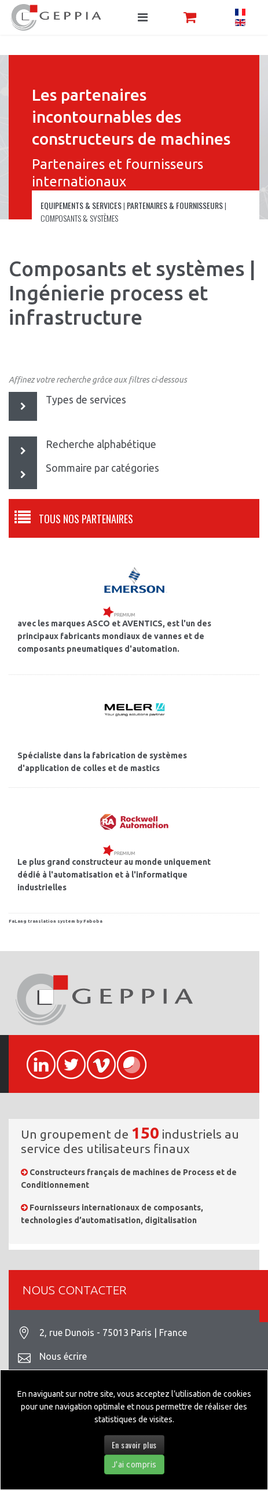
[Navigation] (143, 17)
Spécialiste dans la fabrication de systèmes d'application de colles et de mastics (102, 762)
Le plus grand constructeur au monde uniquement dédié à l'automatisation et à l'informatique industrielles (114, 874)
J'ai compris (134, 1464)
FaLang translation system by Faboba (55, 921)
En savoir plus (134, 1444)
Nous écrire (63, 1356)
